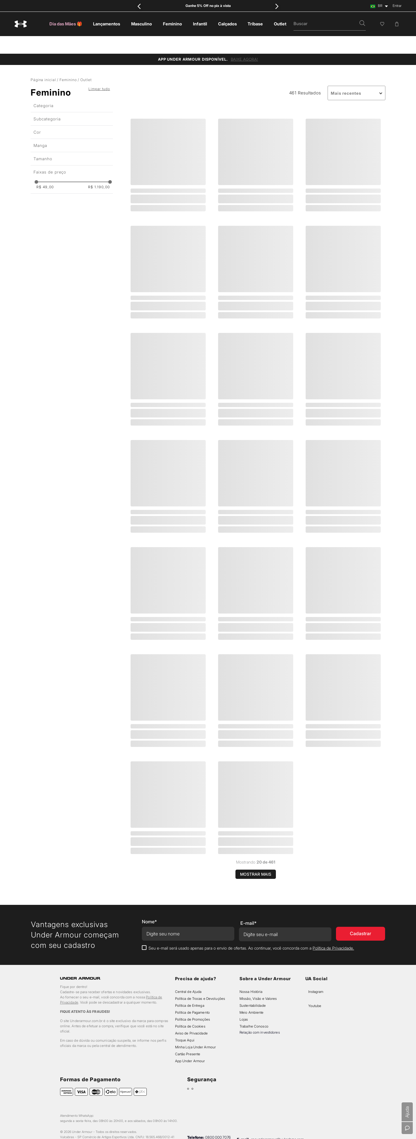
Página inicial (43, 62)
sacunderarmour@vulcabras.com (277, 1122)
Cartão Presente (187, 1036)
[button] (362, 24)
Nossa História (251, 974)
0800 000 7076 (218, 1120)
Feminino (68, 62)
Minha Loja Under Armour (195, 1030)
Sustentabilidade (252, 988)
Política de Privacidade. (333, 930)
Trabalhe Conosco (253, 1009)
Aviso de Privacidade (191, 1016)
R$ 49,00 (45, 169)
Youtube (314, 988)
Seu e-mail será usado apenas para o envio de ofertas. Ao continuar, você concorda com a (251, 930)
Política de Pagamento (192, 995)
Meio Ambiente (251, 995)
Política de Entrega (189, 988)
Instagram (315, 974)
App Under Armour (190, 1043)
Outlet (86, 62)
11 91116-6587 (219, 1123)
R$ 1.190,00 (99, 169)
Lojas (243, 1002)
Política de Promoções (192, 1002)
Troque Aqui (184, 1023)
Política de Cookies (190, 1009)
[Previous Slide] (139, 6)
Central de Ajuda (188, 974)
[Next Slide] (276, 6)
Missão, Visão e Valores (258, 981)
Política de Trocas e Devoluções (200, 981)
